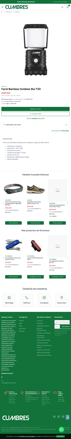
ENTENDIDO (60, 436)
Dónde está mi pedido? (43, 352)
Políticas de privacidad (43, 340)
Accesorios (9, 12)
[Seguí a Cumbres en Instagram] (63, 416)
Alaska (29, 200)
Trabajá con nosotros (43, 326)
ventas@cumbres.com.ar (8, 382)
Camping (17, 12)
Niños (20, 326)
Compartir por (60, 131)
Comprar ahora (35, 114)
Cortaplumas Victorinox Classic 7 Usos (13, 258)
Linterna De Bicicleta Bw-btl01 (35, 258)
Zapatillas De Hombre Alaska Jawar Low (34, 202)
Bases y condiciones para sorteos (44, 346)
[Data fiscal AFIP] (67, 417)
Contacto (40, 320)
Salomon (8, 200)
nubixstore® (66, 427)
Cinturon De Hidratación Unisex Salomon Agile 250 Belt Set (13, 203)
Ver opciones (13, 223)
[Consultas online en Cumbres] (54, 416)
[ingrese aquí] (51, 429)
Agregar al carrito (35, 109)
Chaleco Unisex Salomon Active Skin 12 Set (57, 205)
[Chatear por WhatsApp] (61, 429)
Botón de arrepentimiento (42, 329)
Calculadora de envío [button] (12, 125)
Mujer (20, 323)
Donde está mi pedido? (59, 2)
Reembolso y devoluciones (41, 336)
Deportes (22, 331)
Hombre (21, 320)
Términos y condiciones (44, 333)
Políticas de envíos (42, 343)
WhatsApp (40, 323)
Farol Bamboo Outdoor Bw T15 (56, 261)
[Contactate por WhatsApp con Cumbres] (58, 416)
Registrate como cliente (44, 355)
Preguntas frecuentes (43, 350)
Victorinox (4, 86)
